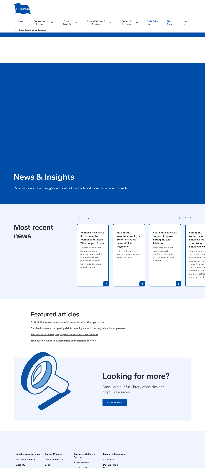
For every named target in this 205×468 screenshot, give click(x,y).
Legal (53, 381)
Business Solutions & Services (103, 370)
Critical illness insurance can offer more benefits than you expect (68, 249)
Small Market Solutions (99, 386)
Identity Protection (60, 376)
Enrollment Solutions (98, 381)
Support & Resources (136, 370)
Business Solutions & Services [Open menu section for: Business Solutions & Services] (99, 22)
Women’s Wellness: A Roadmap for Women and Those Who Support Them (92, 164)
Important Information (55, 442)
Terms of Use (20, 442)
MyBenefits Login (134, 403)
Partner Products (59, 370)
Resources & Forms (135, 413)
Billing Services (95, 376)
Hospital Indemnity (23, 392)
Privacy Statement (36, 442)
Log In (185, 22)
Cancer (17, 386)
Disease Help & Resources (138, 381)
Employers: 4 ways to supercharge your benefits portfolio (64, 267)
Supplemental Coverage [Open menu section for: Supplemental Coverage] (43, 22)
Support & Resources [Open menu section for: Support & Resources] (130, 22)
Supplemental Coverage (26, 370)
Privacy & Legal (20, 434)
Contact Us (130, 376)
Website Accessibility (76, 442)
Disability (18, 381)
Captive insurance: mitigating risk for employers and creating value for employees (78, 255)
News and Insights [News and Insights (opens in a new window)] (134, 408)
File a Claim (169, 22)
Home (20, 21)
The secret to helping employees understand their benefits (64, 261)
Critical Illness (21, 397)
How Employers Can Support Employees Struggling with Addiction (165, 164)
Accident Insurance (23, 376)
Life (16, 403)
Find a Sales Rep (152, 22)
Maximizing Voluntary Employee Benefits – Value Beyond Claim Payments (129, 166)
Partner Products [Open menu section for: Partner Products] (70, 22)
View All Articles (115, 329)
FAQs (127, 386)
